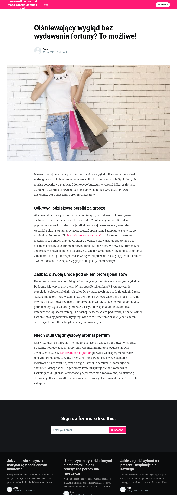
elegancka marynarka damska (84, 235)
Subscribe (163, 4)
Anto (45, 49)
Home (45, 4)
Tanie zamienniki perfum (76, 353)
